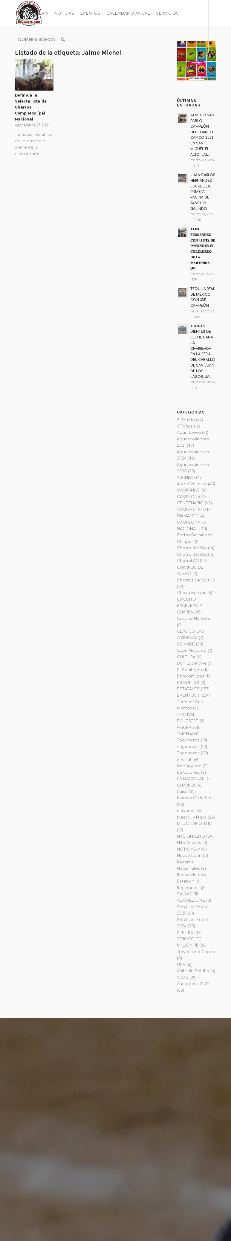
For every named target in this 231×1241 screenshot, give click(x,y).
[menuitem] (33, 13)
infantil (184, 760)
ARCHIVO (186, 478)
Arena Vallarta (192, 484)
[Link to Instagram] (25, 65)
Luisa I (183, 792)
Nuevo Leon (189, 856)
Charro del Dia (192, 554)
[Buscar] (63, 40)
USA (181, 965)
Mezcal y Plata (191, 817)
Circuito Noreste (193, 618)
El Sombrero (189, 670)
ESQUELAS (188, 683)
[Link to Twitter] (43, 65)
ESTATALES (188, 689)
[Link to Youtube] (34, 65)
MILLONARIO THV (194, 824)
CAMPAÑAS (188, 490)
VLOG (182, 978)
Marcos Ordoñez (194, 798)
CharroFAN (188, 561)
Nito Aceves (189, 843)
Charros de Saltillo (196, 580)
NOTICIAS (186, 849)
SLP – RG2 (186, 933)
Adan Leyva (189, 433)
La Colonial (188, 772)
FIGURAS (185, 728)
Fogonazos (188, 740)
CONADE (186, 644)
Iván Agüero (189, 766)
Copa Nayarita (191, 650)
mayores (185, 811)
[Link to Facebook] (16, 65)
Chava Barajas (191, 593)
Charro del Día (192, 548)
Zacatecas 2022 (193, 984)
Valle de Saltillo (193, 971)
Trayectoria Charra (196, 952)
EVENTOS (187, 695)
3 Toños (185, 426)
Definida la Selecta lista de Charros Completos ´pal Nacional (31, 107)
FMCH (183, 734)
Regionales (188, 888)
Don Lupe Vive (191, 663)
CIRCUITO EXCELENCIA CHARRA (189, 605)
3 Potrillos (187, 420)
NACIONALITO (191, 836)
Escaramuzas (190, 676)
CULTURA (186, 657)
